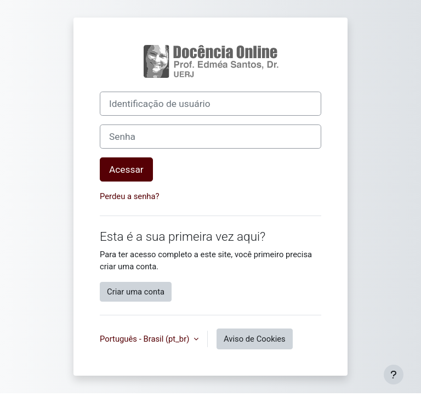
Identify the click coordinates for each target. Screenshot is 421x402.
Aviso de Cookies (255, 339)
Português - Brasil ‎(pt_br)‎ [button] (145, 339)
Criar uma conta (135, 292)
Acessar (126, 169)
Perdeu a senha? (130, 196)
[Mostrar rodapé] (393, 374)
